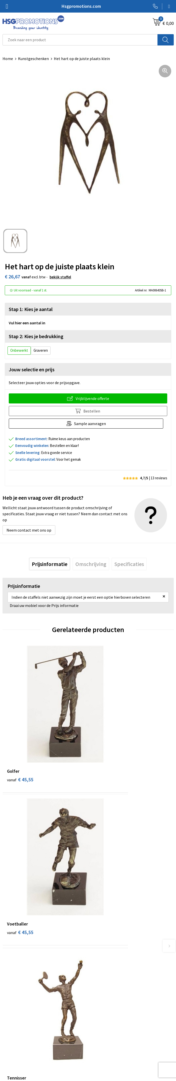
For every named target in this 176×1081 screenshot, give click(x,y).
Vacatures (11, 1043)
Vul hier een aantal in (27, 322)
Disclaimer (99, 1043)
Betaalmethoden (17, 1028)
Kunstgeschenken (33, 58)
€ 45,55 (20, 739)
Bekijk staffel (60, 277)
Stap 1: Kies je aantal (31, 309)
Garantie (10, 1035)
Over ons (97, 940)
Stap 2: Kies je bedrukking (36, 336)
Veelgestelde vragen (107, 947)
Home (8, 58)
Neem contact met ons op (29, 530)
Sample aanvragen (92, 423)
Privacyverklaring (105, 1035)
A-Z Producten (102, 955)
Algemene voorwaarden (110, 1020)
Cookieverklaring (105, 1028)
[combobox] (80, 39)
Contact (10, 1020)
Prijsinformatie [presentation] (49, 564)
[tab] (49, 564)
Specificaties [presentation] (129, 564)
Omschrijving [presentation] (90, 564)
